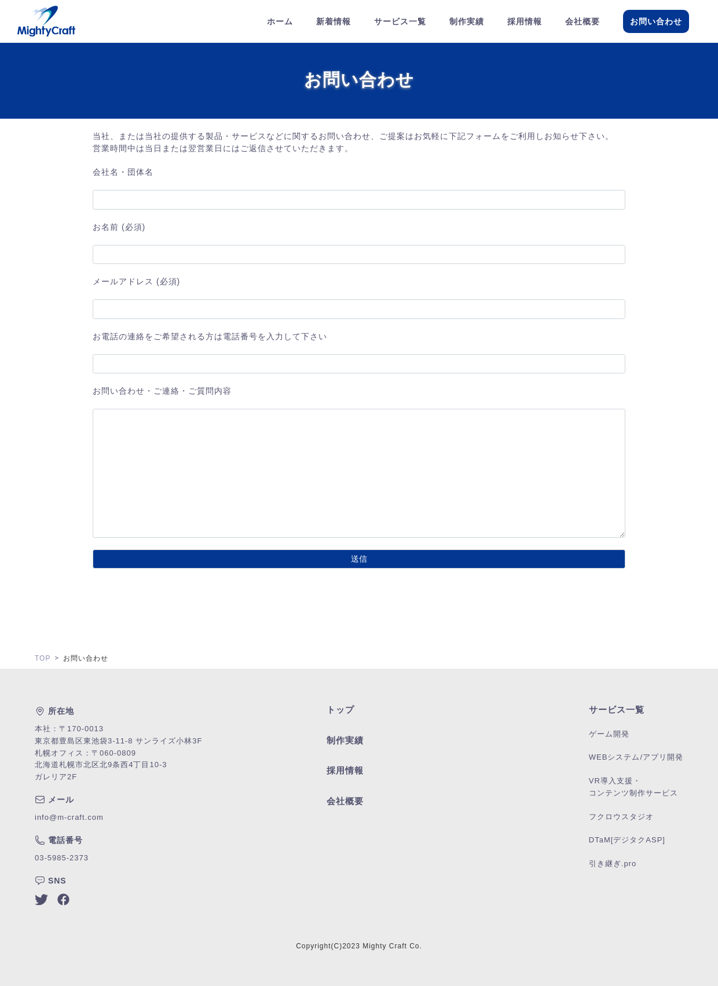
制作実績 (466, 21)
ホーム (280, 21)
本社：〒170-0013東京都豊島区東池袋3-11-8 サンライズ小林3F (118, 734)
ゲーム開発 (609, 734)
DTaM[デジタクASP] (627, 839)
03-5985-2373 (62, 857)
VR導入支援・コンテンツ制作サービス (633, 786)
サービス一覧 (400, 21)
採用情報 (524, 21)
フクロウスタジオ (621, 816)
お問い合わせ (656, 21)
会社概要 (582, 21)
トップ (340, 709)
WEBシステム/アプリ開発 (636, 757)
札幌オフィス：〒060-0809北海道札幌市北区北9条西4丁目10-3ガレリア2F (101, 765)
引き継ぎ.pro (612, 863)
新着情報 (333, 21)
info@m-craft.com (69, 817)
